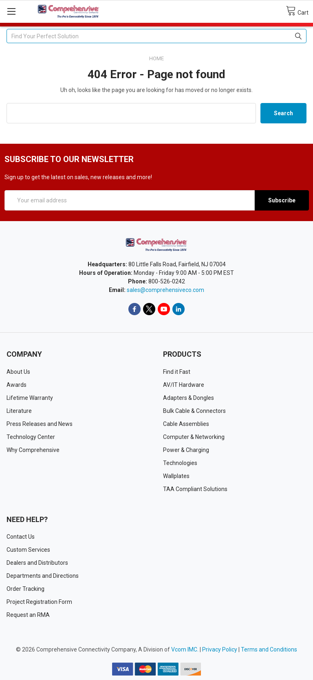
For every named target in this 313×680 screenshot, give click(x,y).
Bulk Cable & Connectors (194, 411)
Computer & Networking (194, 437)
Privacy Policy (219, 649)
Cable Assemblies (186, 424)
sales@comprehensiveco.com (165, 290)
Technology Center (31, 437)
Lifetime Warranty (30, 398)
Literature (19, 411)
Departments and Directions (43, 576)
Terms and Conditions (269, 649)
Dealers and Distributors (37, 562)
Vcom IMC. (184, 649)
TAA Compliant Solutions (195, 489)
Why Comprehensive (33, 450)
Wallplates (176, 476)
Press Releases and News (40, 424)
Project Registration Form (39, 602)
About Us (18, 372)
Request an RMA (28, 615)
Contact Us (21, 536)
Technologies (180, 463)
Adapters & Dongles (188, 398)
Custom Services (28, 549)
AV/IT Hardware (183, 385)
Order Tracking (25, 589)
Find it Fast (176, 372)
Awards (16, 385)
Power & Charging (186, 450)
